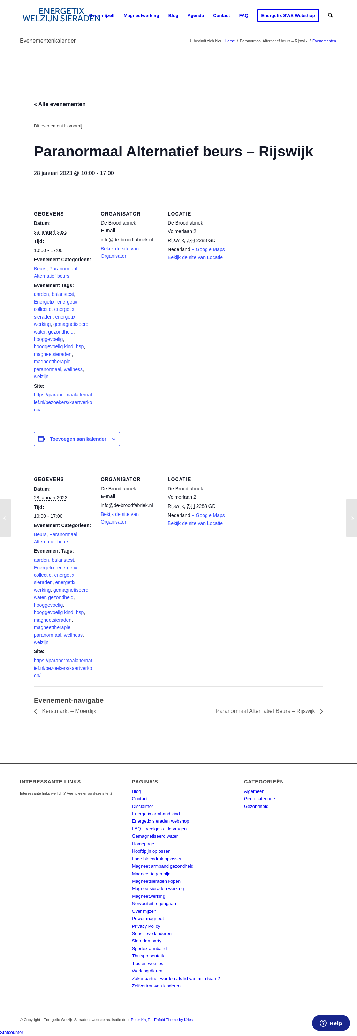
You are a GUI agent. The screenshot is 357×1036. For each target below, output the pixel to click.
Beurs (40, 268)
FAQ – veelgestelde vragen (159, 828)
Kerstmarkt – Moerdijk (68, 711)
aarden (41, 294)
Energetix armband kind (156, 813)
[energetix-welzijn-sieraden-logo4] (61, 15)
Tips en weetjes (148, 963)
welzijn (41, 376)
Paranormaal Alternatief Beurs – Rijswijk (266, 711)
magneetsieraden (52, 354)
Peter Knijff (140, 1019)
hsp (80, 346)
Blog (136, 791)
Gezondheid (256, 806)
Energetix (44, 302)
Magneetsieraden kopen (156, 881)
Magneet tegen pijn (151, 873)
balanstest (63, 294)
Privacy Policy (146, 926)
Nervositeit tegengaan (154, 903)
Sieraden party (147, 940)
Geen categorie (259, 798)
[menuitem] (101, 15)
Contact (140, 798)
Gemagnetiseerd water (155, 836)
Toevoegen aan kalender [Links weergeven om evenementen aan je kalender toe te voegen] (78, 439)
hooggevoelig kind (53, 346)
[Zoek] (330, 15)
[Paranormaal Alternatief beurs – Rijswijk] (5, 518)
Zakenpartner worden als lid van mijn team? (176, 978)
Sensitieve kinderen (152, 933)
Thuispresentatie (149, 955)
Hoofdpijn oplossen (151, 851)
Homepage (143, 843)
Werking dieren (147, 970)
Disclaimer (142, 806)
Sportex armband (149, 948)
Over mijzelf (144, 911)
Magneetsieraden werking (158, 888)
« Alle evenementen (60, 104)
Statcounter (11, 1032)
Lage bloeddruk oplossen (157, 858)
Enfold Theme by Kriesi (174, 1019)
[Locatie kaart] (271, 248)
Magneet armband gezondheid (162, 866)
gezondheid (60, 332)
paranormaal (47, 369)
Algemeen (254, 791)
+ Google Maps (208, 249)
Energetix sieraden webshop (160, 821)
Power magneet (148, 918)
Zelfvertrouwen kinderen (156, 985)
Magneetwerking (148, 896)
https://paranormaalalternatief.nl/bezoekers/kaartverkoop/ (63, 402)
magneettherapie (52, 361)
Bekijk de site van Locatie (195, 257)
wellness (73, 369)
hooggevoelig (48, 339)
